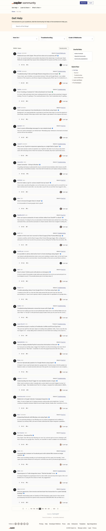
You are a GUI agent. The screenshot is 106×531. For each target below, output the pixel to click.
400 (54, 508)
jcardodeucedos (21, 396)
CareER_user (20, 251)
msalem (19, 305)
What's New (37, 7)
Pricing (41, 524)
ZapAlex (19, 89)
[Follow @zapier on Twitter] (24, 524)
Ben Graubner (20, 432)
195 (34, 508)
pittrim (18, 471)
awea (18, 451)
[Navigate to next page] (58, 509)
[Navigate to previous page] (23, 509)
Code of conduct (78, 53)
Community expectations (80, 59)
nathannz (19, 378)
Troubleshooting (78, 75)
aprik (18, 269)
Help (46, 524)
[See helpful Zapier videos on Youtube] (27, 524)
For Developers (76, 83)
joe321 (18, 107)
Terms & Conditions (47, 517)
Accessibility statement (58, 517)
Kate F (18, 414)
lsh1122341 (19, 180)
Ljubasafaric (20, 162)
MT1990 (19, 71)
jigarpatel (19, 125)
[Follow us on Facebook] (16, 524)
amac (18, 198)
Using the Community (80, 56)
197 (40, 508)
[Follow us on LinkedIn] (18, 524)
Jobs (68, 524)
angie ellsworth (21, 324)
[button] (83, 2)
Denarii (19, 287)
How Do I (76, 72)
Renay (18, 360)
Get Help (15, 7)
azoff (18, 233)
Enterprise (75, 524)
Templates (82, 524)
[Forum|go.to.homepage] (24, 2)
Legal (89, 528)
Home (13, 11)
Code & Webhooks (78, 77)
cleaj (18, 489)
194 (31, 508)
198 (43, 508)
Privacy (94, 528)
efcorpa (19, 53)
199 (46, 508)
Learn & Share (25, 7)
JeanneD (19, 144)
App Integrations (92, 524)
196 (37, 508)
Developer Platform (55, 524)
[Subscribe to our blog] (21, 524)
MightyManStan (21, 342)
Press (64, 524)
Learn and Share (77, 80)
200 (49, 508)
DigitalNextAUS (21, 215)
